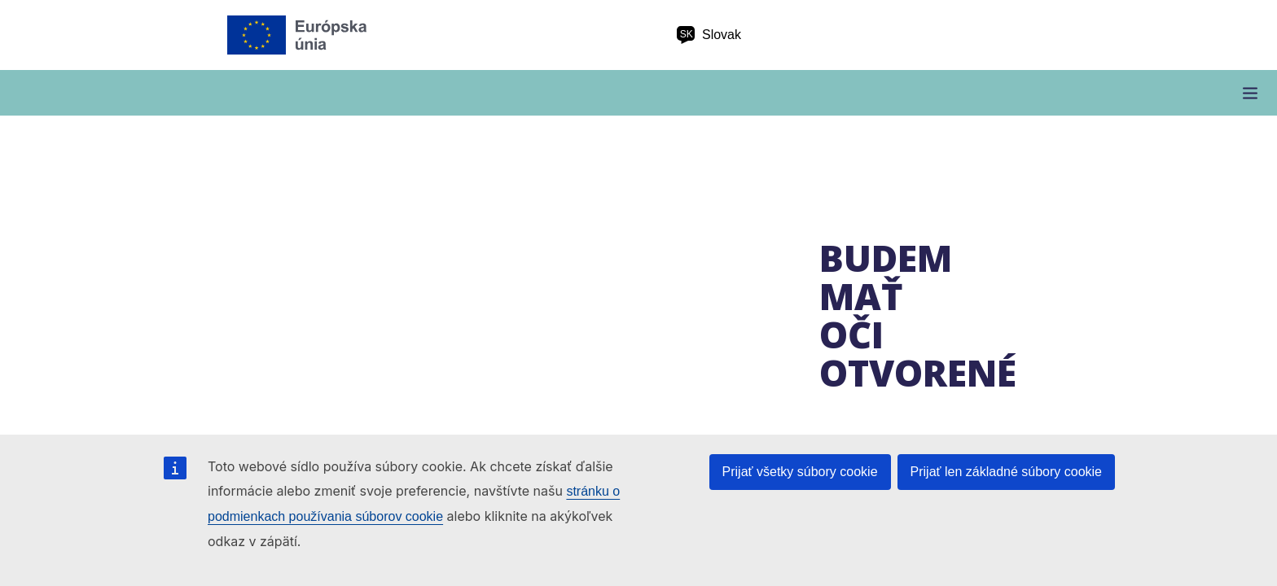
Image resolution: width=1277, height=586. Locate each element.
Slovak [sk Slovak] (708, 35)
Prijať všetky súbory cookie (800, 472)
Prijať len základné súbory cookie (1006, 472)
